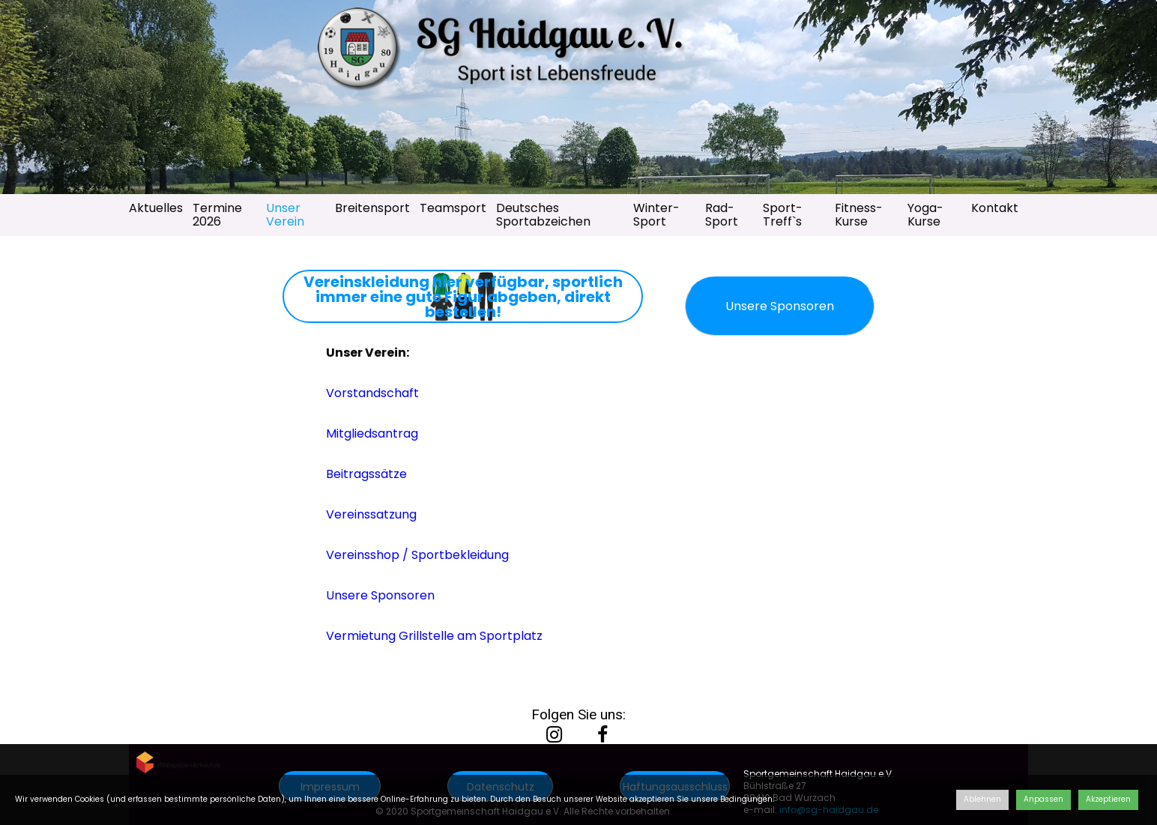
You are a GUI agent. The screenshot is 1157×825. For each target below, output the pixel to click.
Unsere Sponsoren (380, 595)
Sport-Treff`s (783, 214)
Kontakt (994, 208)
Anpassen (1043, 799)
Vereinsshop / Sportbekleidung (417, 554)
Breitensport (372, 208)
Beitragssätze (366, 474)
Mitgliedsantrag (372, 433)
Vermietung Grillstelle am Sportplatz (434, 635)
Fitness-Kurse (859, 214)
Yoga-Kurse (925, 214)
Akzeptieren (1108, 799)
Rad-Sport (721, 214)
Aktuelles (156, 208)
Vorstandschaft (372, 393)
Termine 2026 (217, 214)
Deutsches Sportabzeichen (543, 214)
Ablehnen (982, 799)
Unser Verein (285, 214)
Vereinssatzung (371, 514)
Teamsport (453, 208)
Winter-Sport (656, 214)
